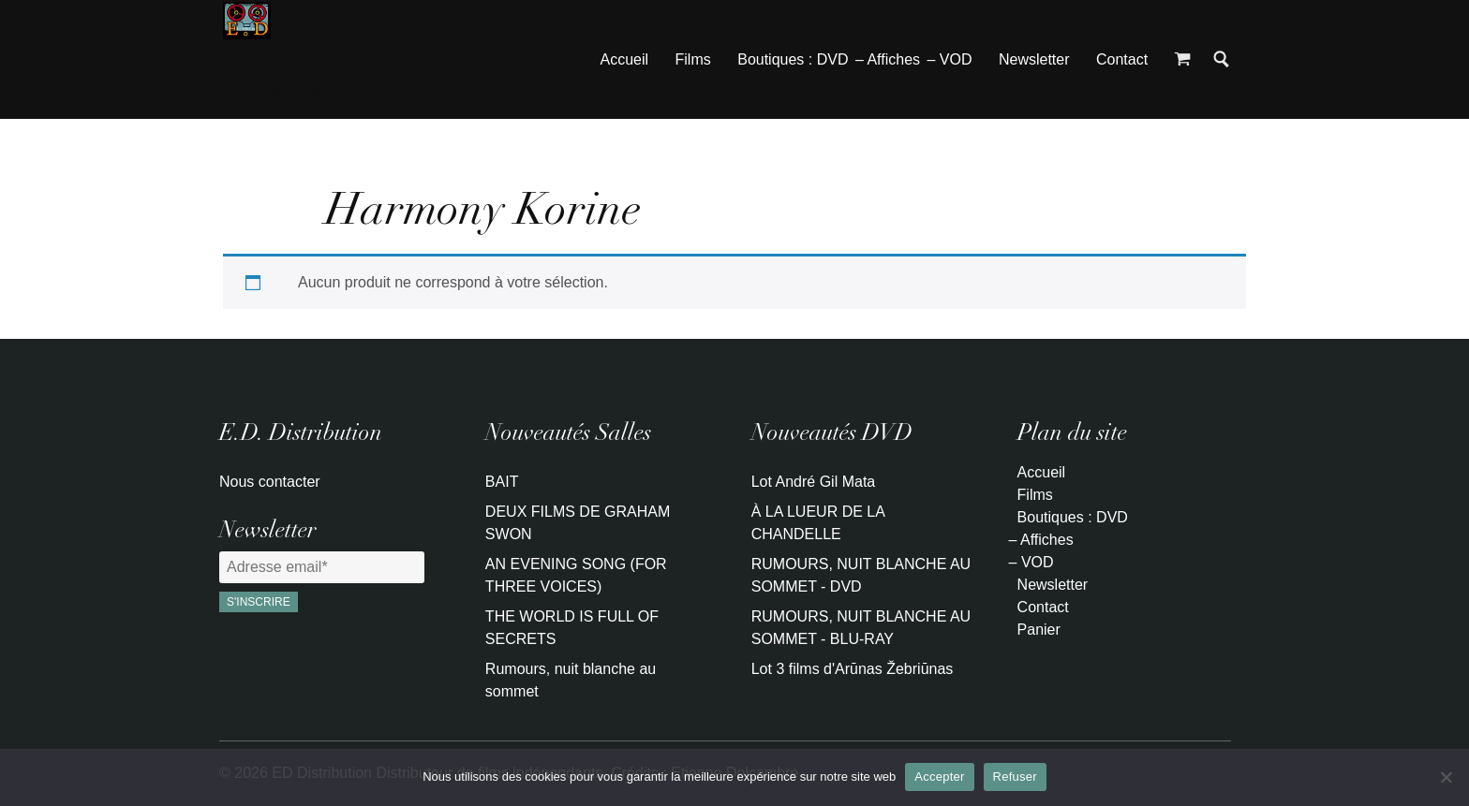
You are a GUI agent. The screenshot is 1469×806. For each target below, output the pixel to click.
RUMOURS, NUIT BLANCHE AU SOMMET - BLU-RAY (861, 627)
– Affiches (887, 59)
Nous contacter (269, 482)
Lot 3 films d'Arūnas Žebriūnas (852, 669)
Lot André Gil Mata (813, 482)
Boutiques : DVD (792, 59)
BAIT (502, 482)
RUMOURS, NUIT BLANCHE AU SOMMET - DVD (861, 575)
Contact (1122, 59)
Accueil (625, 59)
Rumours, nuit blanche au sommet (570, 680)
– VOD (949, 59)
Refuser (1015, 776)
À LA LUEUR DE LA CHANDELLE (817, 523)
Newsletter (1034, 59)
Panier (1039, 629)
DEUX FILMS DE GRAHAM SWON (577, 523)
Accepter (939, 776)
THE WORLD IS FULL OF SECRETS (572, 627)
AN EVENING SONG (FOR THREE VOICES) (576, 575)
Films (693, 59)
